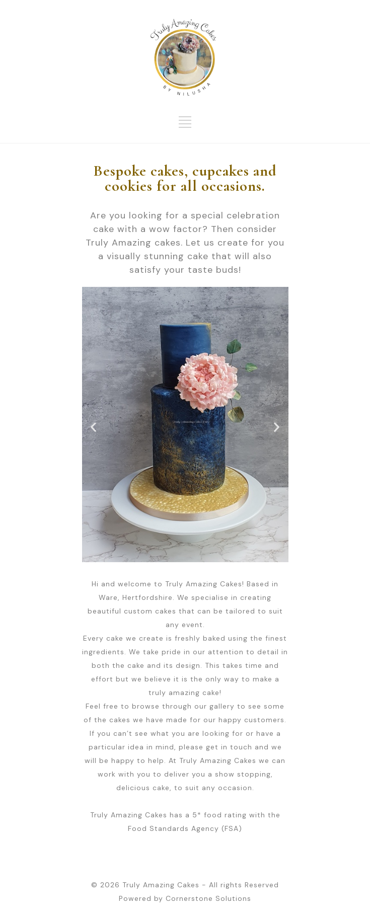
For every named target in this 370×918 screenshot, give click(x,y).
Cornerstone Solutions (208, 898)
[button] (93, 427)
